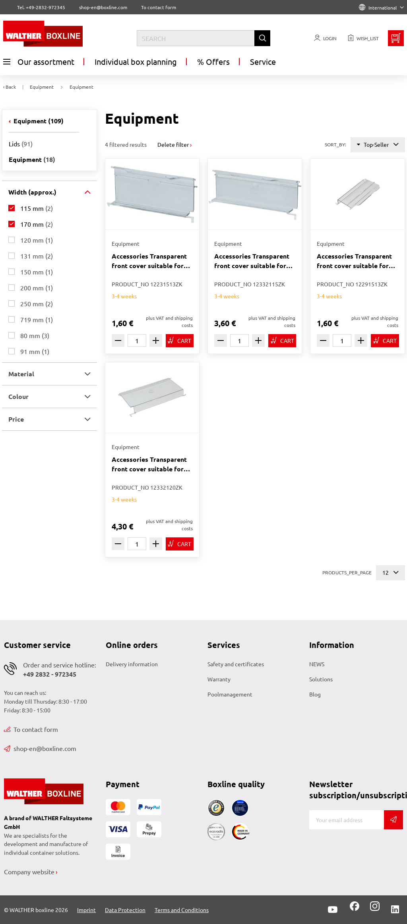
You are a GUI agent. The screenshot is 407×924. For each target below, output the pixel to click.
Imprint (86, 909)
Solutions (321, 679)
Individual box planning (136, 61)
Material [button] (21, 374)
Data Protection (125, 909)
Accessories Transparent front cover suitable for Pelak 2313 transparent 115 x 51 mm (149, 261)
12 (390, 572)
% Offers (213, 61)
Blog (315, 694)
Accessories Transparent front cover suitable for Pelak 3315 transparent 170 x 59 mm (251, 261)
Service (263, 61)
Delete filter (173, 144)
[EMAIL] (346, 819)
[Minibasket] (396, 38)
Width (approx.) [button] (32, 192)
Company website (29, 871)
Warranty (219, 679)
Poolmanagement (229, 694)
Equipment (38, 121)
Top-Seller (378, 144)
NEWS (316, 663)
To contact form (158, 7)
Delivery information (132, 663)
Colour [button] (18, 396)
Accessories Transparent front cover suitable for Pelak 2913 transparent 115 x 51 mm (354, 261)
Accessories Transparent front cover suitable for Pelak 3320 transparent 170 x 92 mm (149, 464)
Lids (21, 144)
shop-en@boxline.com (40, 748)
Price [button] (16, 419)
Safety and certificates (235, 663)
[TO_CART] (180, 340)
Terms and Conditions (182, 909)
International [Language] (381, 7)
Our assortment (38, 61)
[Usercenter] (325, 38)
